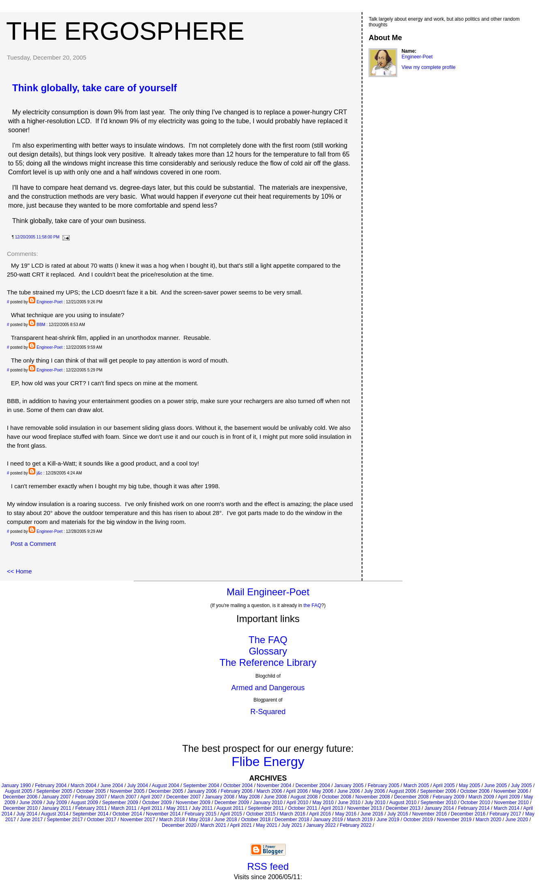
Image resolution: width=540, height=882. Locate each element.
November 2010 (511, 802)
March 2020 (488, 819)
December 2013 (403, 808)
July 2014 (27, 814)
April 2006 (297, 791)
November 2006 (511, 791)
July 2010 (374, 802)
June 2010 (349, 802)
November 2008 (373, 797)
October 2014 (127, 814)
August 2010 (402, 802)
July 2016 (397, 814)
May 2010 (323, 802)
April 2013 (332, 808)
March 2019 (360, 819)
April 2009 (509, 797)
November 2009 (193, 802)
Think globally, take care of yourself (94, 87)
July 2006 (374, 791)
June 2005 (495, 785)
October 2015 (261, 814)
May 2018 (199, 819)
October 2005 (91, 791)
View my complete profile (428, 67)
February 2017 (505, 814)
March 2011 (124, 808)
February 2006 (237, 791)
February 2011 (91, 808)
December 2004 (313, 785)
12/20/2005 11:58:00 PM (37, 237)
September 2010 (438, 802)
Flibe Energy (267, 761)
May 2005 (469, 785)
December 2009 (231, 802)
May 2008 (249, 797)
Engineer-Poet (49, 302)
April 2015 (231, 814)
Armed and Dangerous (267, 688)
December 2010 (20, 808)
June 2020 (517, 819)
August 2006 (402, 791)
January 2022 (321, 825)
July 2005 (521, 785)
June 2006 (348, 791)
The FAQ (268, 639)
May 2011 (177, 808)
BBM (40, 324)
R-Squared (267, 712)
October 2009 (157, 802)
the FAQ (312, 605)
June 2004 (112, 785)
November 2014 (163, 814)
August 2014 (54, 814)
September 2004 (201, 785)
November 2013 (364, 808)
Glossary (268, 651)
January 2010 (268, 802)
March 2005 (416, 785)
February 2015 (200, 814)
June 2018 (225, 819)
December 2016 (468, 814)
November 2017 (137, 819)
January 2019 (328, 819)
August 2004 (165, 785)
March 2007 (123, 797)
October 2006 (475, 791)
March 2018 (171, 819)
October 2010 (475, 802)
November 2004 (274, 785)
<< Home (19, 571)
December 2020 (179, 825)
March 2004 (83, 785)
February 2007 (91, 797)
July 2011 (202, 808)
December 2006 (20, 797)
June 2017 (31, 819)
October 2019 (418, 819)
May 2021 (266, 825)
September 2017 (65, 819)
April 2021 (241, 825)
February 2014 (474, 808)
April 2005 (444, 785)
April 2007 (151, 797)
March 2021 (213, 825)
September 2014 (91, 814)
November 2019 (454, 819)
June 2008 (275, 797)
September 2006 (438, 791)
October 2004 (238, 785)
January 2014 (439, 808)
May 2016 (345, 814)
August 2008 (303, 797)
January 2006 (202, 791)
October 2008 (336, 797)
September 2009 (120, 802)
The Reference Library (268, 662)
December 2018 (291, 819)
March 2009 (481, 797)
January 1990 (16, 785)
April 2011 (151, 808)
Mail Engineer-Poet (268, 591)
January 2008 (220, 797)
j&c (39, 473)
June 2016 (371, 814)
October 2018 (256, 819)
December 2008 (411, 797)
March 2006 (269, 791)
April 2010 (297, 802)
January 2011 (56, 808)
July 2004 (137, 785)
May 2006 (322, 791)
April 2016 (320, 814)
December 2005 (165, 791)
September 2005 (54, 791)
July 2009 (56, 802)
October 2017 (101, 819)
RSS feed (268, 866)
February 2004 (50, 785)
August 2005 (18, 791)
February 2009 (448, 797)
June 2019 (388, 819)
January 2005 (349, 785)
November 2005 (127, 791)
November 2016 (429, 814)
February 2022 (355, 825)
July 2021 (291, 825)
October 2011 (302, 808)
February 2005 (383, 785)
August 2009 (84, 802)
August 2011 (230, 808)
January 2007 (56, 797)
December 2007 (183, 797)
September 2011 (266, 808)
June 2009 (30, 802)
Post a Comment (33, 543)
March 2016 (292, 814)
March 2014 (506, 808)
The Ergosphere (125, 31)
